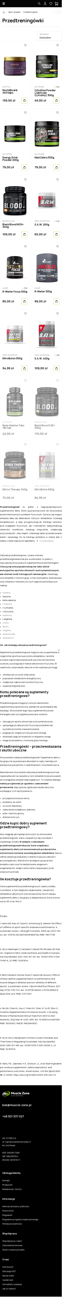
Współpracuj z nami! (12, 1241)
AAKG (5, 623)
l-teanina (7, 604)
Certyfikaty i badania (12, 1284)
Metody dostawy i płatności (15, 1206)
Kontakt (6, 1181)
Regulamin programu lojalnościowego (20, 1219)
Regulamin (7, 1215)
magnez (7, 630)
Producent (7, 1185)
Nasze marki (8, 1276)
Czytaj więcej (46, 541)
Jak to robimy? (9, 1289)
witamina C (8, 638)
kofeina (6, 593)
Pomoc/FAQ (7, 1211)
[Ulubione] (25, 45)
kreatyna (7, 615)
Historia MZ (7, 1267)
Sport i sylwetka (14, 12)
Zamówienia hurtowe (12, 1245)
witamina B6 (9, 634)
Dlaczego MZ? (9, 1271)
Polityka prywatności (12, 1224)
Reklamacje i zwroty (11, 1189)
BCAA (6, 626)
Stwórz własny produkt (13, 1250)
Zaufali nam (7, 1280)
